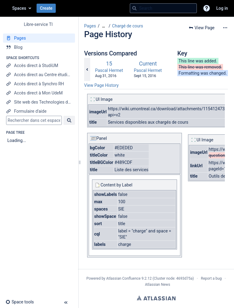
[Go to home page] (6, 8)
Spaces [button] (19, 8)
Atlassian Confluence (123, 278)
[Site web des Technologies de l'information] (39, 102)
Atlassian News (157, 284)
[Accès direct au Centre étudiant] (39, 74)
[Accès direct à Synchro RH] (39, 83)
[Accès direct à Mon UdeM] (39, 92)
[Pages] (39, 38)
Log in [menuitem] (222, 8)
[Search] (134, 8)
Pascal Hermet (109, 70)
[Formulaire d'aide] (39, 111)
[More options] (225, 27)
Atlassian (156, 298)
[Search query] (163, 8)
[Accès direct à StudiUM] (39, 65)
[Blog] (39, 47)
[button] (206, 8)
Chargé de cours (127, 25)
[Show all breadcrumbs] (103, 26)
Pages (90, 25)
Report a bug (211, 278)
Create (46, 8)
